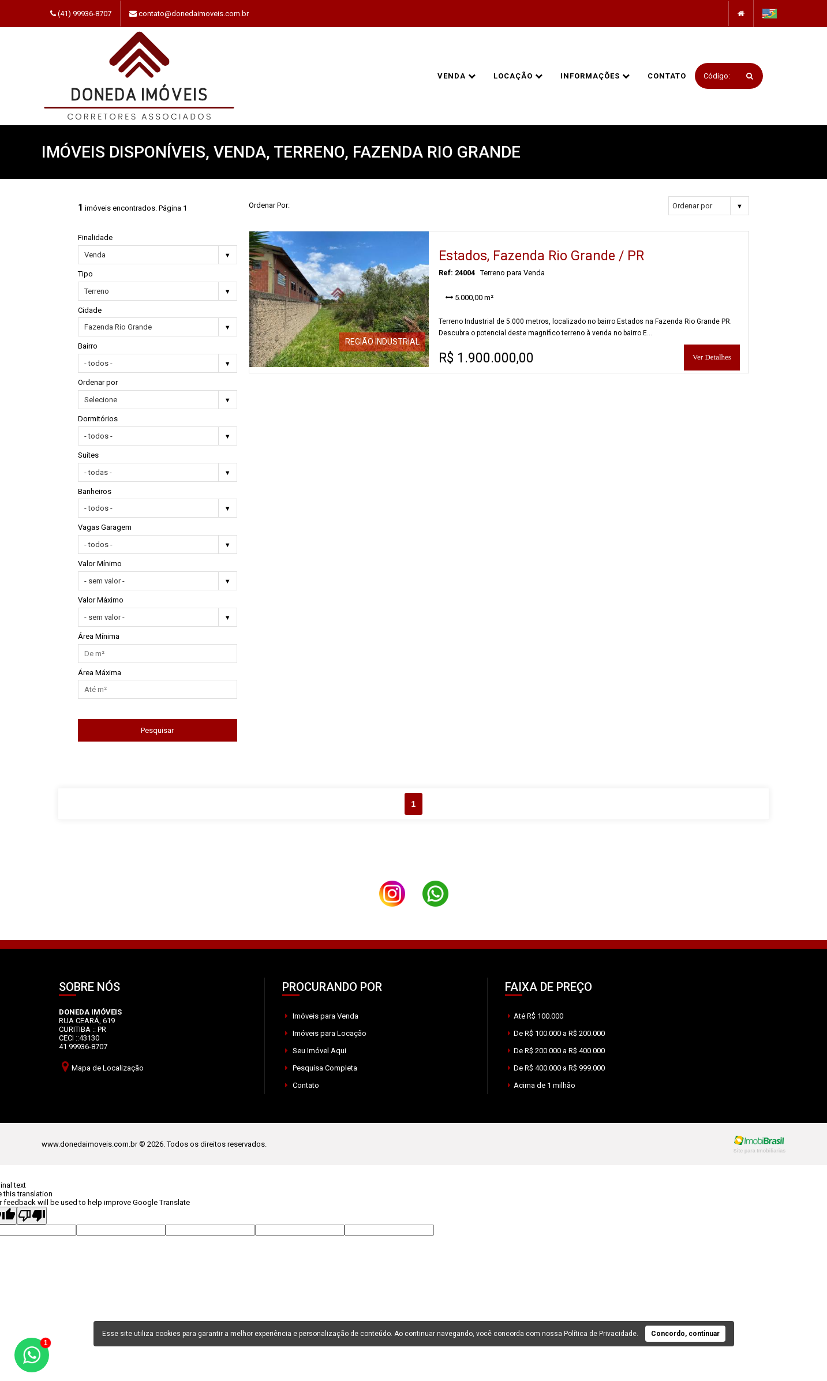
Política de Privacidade (600, 1334)
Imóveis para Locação (325, 1033)
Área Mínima (98, 636)
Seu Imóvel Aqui (315, 1050)
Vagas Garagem (105, 527)
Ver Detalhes (712, 357)
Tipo (85, 274)
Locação (518, 76)
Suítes (88, 455)
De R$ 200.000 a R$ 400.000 (556, 1050)
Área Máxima (99, 672)
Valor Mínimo (100, 563)
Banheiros (94, 491)
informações (595, 76)
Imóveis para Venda (321, 1016)
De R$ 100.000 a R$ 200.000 (556, 1033)
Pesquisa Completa (321, 1068)
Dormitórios (98, 418)
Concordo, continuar (685, 1334)
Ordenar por (98, 382)
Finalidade (95, 237)
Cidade (90, 310)
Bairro (88, 346)
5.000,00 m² (469, 297)
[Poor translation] (32, 1216)
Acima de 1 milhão (541, 1085)
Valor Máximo (101, 600)
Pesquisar (157, 730)
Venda (456, 76)
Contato (667, 76)
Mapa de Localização (103, 1066)
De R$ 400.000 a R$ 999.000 (556, 1068)
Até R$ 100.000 (535, 1016)
